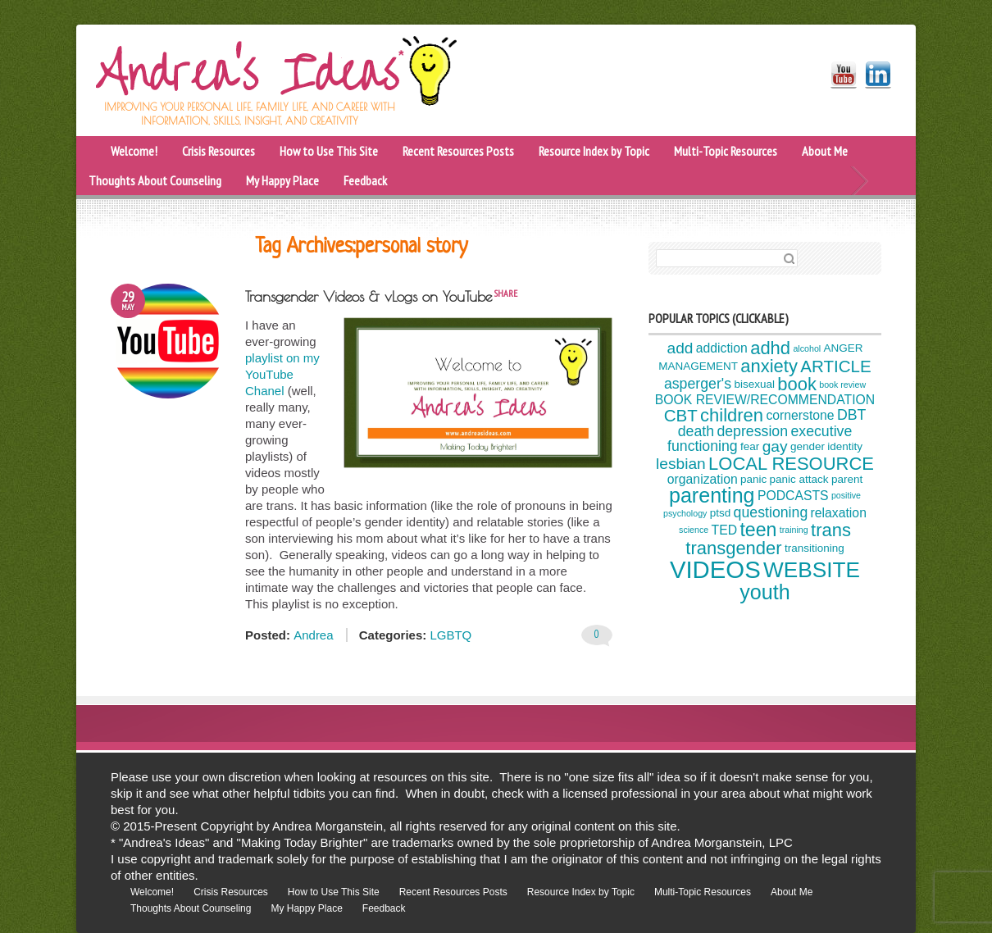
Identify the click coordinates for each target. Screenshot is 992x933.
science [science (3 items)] (693, 530)
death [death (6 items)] (696, 431)
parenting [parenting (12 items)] (712, 495)
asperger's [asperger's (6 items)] (697, 383)
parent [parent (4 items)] (846, 479)
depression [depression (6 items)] (752, 431)
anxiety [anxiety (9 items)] (769, 366)
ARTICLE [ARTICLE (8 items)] (835, 366)
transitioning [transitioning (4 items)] (814, 549)
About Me (825, 151)
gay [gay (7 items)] (775, 446)
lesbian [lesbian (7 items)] (681, 463)
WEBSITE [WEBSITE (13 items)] (811, 570)
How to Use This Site (329, 151)
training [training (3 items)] (794, 530)
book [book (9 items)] (797, 384)
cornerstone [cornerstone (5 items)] (800, 415)
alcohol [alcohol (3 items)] (807, 348)
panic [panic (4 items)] (753, 479)
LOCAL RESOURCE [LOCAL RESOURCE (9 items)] (791, 463)
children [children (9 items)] (731, 415)
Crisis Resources (218, 151)
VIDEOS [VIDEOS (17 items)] (715, 569)
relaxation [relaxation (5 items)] (839, 513)
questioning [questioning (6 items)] (771, 512)
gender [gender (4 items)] (807, 446)
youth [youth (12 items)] (764, 591)
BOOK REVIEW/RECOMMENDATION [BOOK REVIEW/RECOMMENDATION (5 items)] (765, 400)
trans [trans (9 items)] (831, 530)
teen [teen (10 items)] (757, 529)
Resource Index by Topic (594, 151)
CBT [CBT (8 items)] (681, 414)
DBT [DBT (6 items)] (851, 415)
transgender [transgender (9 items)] (733, 548)
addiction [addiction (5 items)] (722, 348)
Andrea (313, 635)
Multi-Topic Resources (725, 151)
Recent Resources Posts (458, 151)
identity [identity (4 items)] (844, 446)
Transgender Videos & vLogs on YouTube (368, 296)
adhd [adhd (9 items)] (770, 348)
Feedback (365, 180)
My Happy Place (282, 180)
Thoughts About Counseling (155, 180)
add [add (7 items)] (680, 348)
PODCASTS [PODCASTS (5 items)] (793, 496)
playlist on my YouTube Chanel (282, 374)
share (505, 293)
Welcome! (134, 151)
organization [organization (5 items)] (702, 479)
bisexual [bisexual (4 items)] (754, 384)
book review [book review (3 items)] (842, 384)
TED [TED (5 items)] (725, 530)
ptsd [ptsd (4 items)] (720, 513)
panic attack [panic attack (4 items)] (799, 479)
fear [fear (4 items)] (749, 446)
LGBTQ (450, 635)
